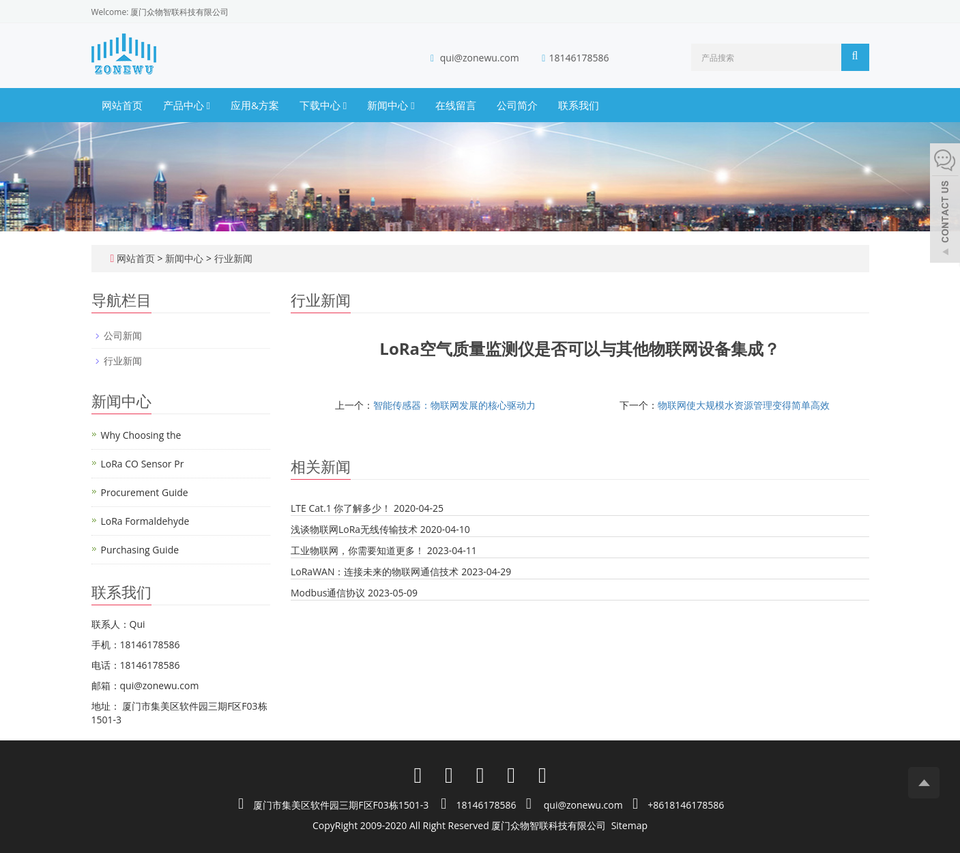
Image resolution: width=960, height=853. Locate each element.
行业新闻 (232, 258)
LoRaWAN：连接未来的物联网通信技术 (375, 571)
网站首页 (122, 105)
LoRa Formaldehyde (145, 521)
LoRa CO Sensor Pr (142, 463)
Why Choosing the (141, 435)
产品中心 (186, 105)
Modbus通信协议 (328, 592)
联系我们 (578, 105)
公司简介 (517, 105)
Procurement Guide (144, 492)
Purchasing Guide (140, 549)
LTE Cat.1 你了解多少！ (341, 508)
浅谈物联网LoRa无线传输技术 (354, 529)
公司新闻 (123, 335)
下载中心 (323, 105)
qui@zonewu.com (479, 57)
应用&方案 (255, 105)
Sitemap (629, 825)
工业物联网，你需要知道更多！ (357, 550)
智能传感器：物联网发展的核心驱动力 (454, 405)
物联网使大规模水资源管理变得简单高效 (744, 405)
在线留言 (455, 105)
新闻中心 (390, 105)
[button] (207, 105)
